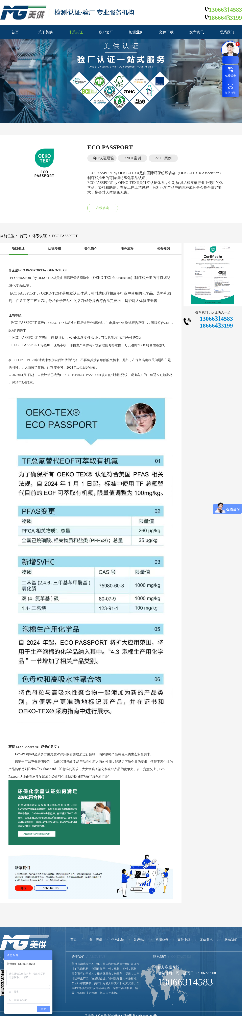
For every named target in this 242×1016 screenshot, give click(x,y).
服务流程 (127, 248)
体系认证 (75, 32)
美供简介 (90, 248)
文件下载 (166, 32)
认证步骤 (54, 248)
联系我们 (227, 32)
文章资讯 (196, 32)
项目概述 (18, 248)
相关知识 (163, 248)
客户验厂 (106, 32)
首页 (15, 32)
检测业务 (136, 32)
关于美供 (45, 32)
